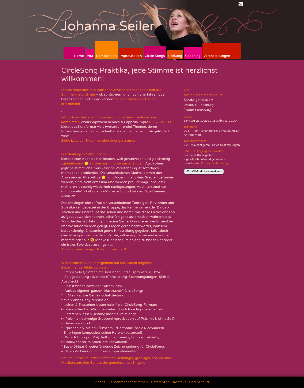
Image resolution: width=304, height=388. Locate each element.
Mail (241, 4)
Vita (90, 56)
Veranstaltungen (217, 56)
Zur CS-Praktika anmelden (204, 171)
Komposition (106, 56)
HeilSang (175, 56)
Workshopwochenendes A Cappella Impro (114, 122)
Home (79, 56)
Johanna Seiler (108, 26)
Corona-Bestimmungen (215, 163)
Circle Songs (155, 56)
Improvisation (131, 56)
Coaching (193, 56)
